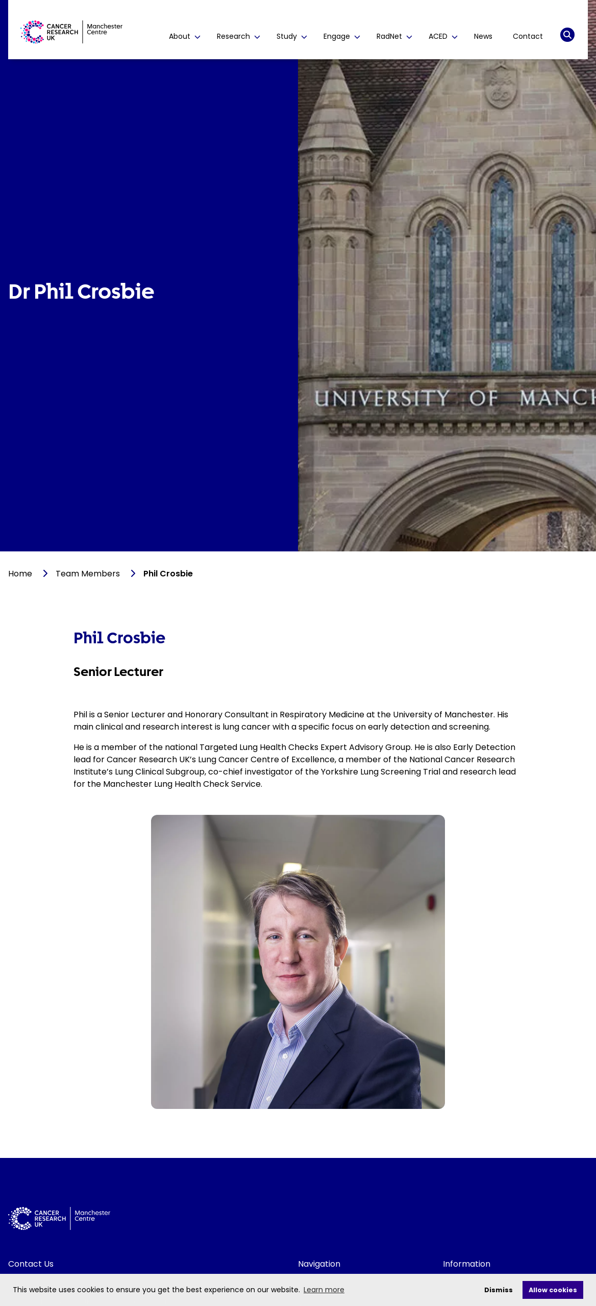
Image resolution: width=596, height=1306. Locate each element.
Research (238, 36)
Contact (528, 36)
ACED (443, 36)
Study (292, 36)
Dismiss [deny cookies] (498, 1290)
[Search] (567, 35)
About (185, 36)
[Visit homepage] (71, 31)
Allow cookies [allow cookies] (553, 1290)
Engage (342, 36)
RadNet (394, 36)
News (483, 36)
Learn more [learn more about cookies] (324, 1290)
